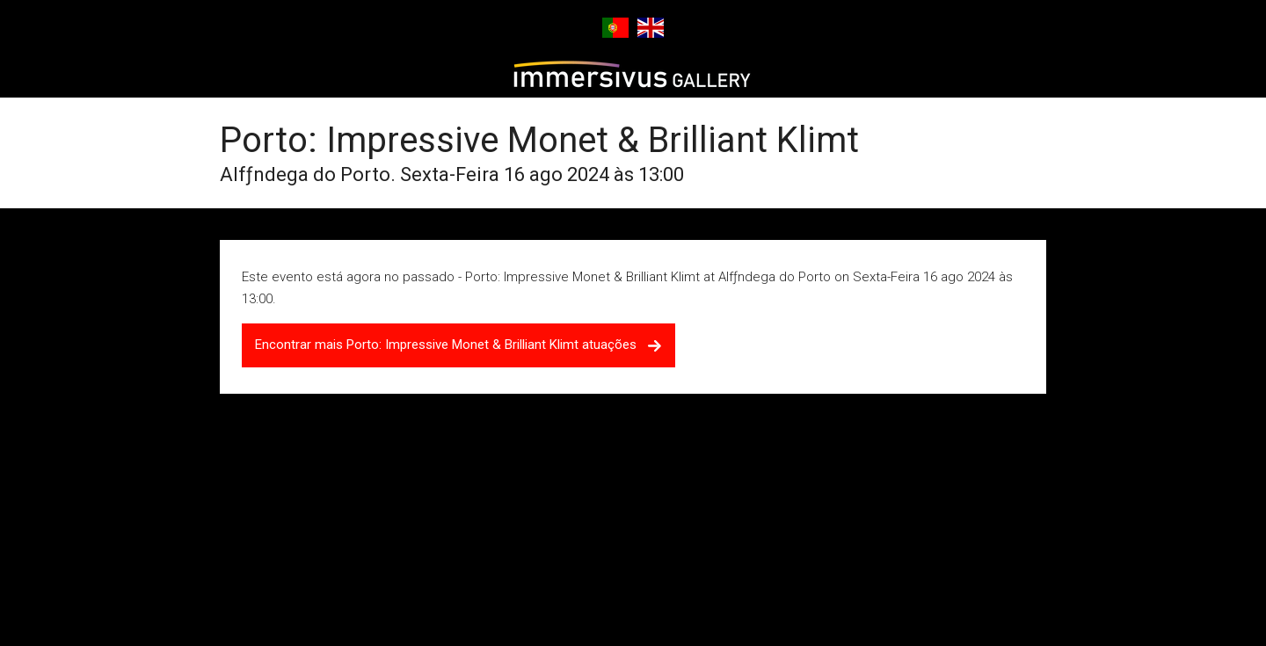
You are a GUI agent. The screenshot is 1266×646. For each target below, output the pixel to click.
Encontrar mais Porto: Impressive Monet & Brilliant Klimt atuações (458, 344)
